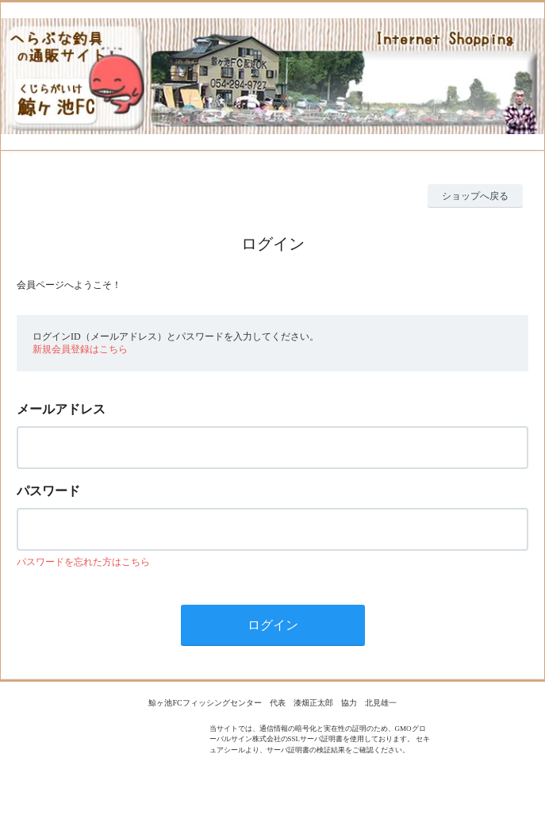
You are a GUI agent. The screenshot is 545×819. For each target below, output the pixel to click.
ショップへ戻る (475, 196)
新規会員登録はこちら (80, 349)
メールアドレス (61, 409)
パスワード (48, 491)
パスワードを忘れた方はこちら (83, 561)
